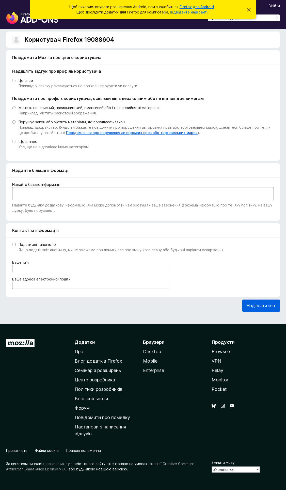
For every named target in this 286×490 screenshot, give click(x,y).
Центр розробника (95, 379)
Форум (82, 408)
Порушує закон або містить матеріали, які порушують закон (72, 122)
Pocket (219, 389)
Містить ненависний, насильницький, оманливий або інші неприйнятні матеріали (89, 108)
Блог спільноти (91, 398)
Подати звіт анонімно (37, 244)
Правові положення (83, 450)
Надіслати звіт (261, 305)
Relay (217, 370)
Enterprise (153, 370)
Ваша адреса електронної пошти (42, 279)
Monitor (220, 379)
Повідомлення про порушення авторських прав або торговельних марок (132, 132)
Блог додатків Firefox (98, 361)
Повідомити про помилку (102, 417)
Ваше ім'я (21, 262)
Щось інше (28, 141)
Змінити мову (223, 462)
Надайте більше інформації (36, 184)
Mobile (150, 361)
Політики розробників (98, 389)
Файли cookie (47, 450)
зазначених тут (58, 464)
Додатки (85, 342)
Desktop (152, 351)
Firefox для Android (197, 7)
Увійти (274, 6)
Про (79, 351)
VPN (216, 361)
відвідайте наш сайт (188, 12)
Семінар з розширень (98, 370)
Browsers (221, 351)
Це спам (26, 80)
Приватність (16, 450)
